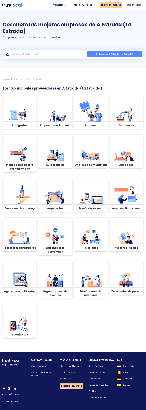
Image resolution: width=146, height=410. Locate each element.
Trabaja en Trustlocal (98, 372)
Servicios (60, 5)
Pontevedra (17, 79)
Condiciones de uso (97, 397)
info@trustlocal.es (10, 394)
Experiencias (65, 378)
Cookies (92, 391)
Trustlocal (6, 79)
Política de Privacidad (98, 385)
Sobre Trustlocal (84, 5)
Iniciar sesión (134, 4)
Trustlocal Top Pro (68, 372)
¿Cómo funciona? (38, 366)
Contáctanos (94, 378)
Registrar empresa (111, 4)
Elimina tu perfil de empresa (72, 366)
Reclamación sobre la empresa (41, 374)
